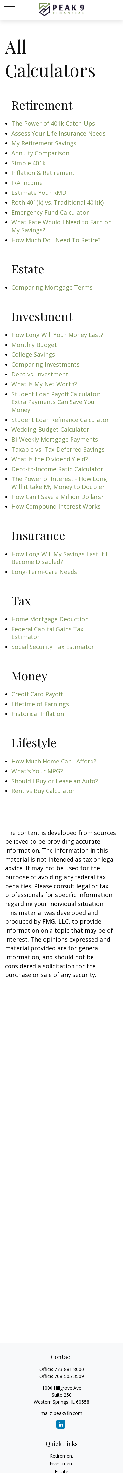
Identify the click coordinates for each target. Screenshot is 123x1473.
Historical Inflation (37, 714)
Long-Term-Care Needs (44, 572)
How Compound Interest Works (56, 506)
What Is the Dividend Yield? (49, 459)
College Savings (33, 354)
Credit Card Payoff (37, 694)
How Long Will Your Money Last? (57, 335)
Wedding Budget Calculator (50, 429)
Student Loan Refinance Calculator (60, 420)
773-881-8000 (69, 1369)
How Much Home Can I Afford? (53, 761)
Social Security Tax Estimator (52, 647)
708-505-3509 (69, 1376)
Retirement (61, 1456)
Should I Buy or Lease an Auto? (54, 781)
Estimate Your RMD (38, 192)
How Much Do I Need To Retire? (56, 240)
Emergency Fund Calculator (50, 212)
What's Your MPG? (37, 771)
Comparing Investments (45, 364)
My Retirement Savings (43, 143)
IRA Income (27, 183)
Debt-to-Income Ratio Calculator (57, 469)
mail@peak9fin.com (61, 1413)
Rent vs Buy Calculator (43, 791)
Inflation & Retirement (43, 173)
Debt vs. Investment (39, 374)
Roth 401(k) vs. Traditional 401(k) (57, 202)
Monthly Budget (34, 345)
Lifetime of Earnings (40, 704)
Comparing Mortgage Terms (51, 287)
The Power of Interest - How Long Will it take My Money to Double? (59, 483)
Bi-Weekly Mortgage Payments (54, 439)
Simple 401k (28, 163)
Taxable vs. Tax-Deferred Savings (58, 449)
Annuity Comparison (40, 153)
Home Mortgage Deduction (50, 619)
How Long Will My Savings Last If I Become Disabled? (59, 558)
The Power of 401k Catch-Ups (53, 123)
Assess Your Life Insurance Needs (58, 133)
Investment (61, 1463)
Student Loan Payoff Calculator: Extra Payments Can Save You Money (55, 402)
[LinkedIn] (60, 1424)
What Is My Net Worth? (44, 384)
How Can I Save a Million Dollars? (57, 497)
